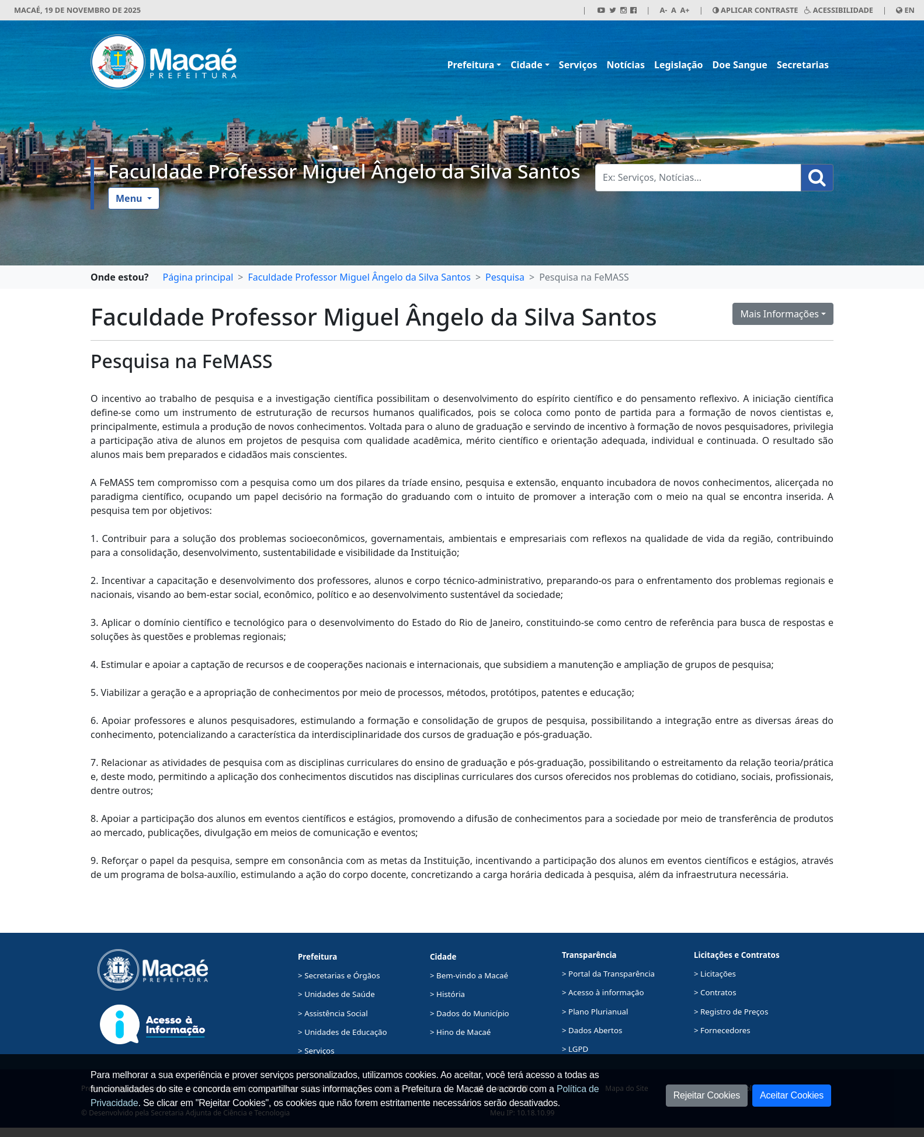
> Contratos (715, 992)
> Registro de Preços (731, 1011)
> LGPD (575, 1049)
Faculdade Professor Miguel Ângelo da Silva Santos (344, 171)
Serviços (578, 64)
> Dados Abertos (592, 1030)
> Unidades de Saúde (336, 994)
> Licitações (715, 973)
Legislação (678, 64)
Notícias (626, 64)
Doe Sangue (740, 64)
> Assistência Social (333, 1013)
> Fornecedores (722, 1030)
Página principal (197, 277)
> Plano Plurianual (595, 1011)
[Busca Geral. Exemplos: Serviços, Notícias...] (698, 177)
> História (447, 994)
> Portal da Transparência (608, 973)
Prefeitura (471, 64)
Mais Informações (779, 313)
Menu (130, 198)
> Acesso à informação (603, 992)
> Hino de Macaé (460, 1032)
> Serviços (316, 1050)
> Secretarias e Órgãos (339, 975)
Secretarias (803, 64)
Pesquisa (504, 277)
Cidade (526, 64)
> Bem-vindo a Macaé (469, 975)
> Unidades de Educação (342, 1032)
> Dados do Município (469, 1013)
